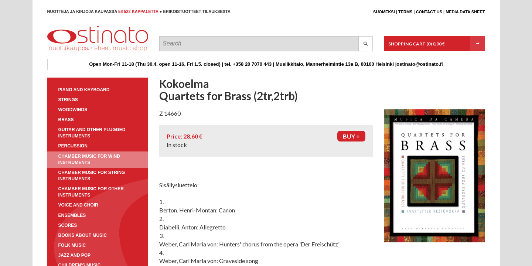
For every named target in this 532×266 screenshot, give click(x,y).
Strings (68, 99)
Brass (66, 119)
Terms (405, 12)
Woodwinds (73, 109)
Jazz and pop (74, 255)
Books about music (82, 235)
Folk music (72, 245)
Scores (67, 225)
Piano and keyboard (84, 89)
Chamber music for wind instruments (89, 159)
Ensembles (72, 215)
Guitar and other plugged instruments (92, 133)
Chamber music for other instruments (91, 192)
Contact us (429, 12)
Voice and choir (78, 205)
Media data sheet (465, 12)
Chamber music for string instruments (91, 175)
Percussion (73, 146)
